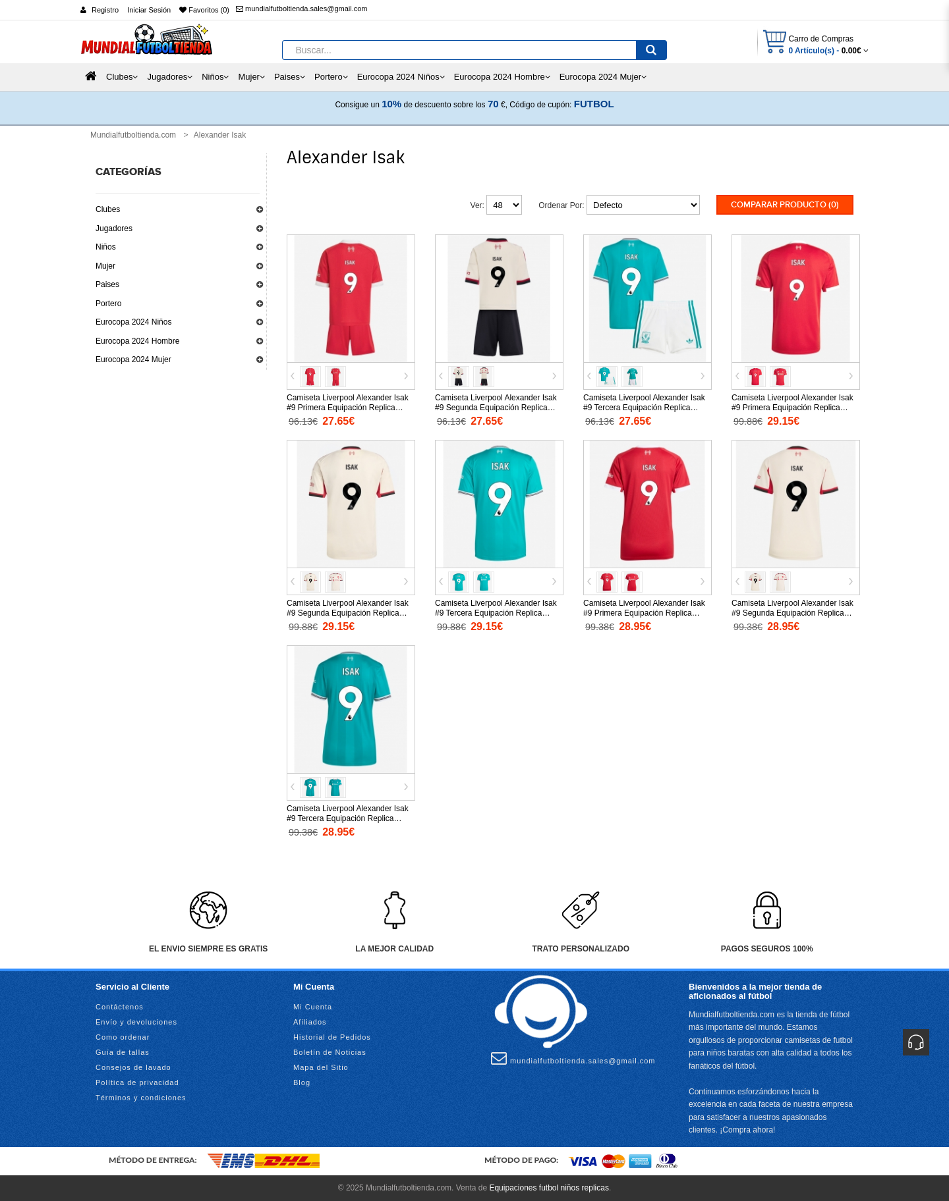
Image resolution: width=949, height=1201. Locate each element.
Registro (105, 10)
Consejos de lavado (133, 1067)
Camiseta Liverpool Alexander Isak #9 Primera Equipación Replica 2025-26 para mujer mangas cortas (644, 613)
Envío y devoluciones (136, 1022)
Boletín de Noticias (329, 1052)
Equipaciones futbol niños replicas (548, 1187)
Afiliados (310, 1022)
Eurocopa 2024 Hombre (137, 341)
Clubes (108, 209)
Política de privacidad (137, 1082)
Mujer (105, 266)
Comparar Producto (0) (785, 205)
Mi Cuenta (312, 1007)
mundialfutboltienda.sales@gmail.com (301, 9)
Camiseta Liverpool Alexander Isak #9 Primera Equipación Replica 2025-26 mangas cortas (792, 407)
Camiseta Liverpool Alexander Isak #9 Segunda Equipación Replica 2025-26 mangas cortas (348, 613)
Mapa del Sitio (321, 1067)
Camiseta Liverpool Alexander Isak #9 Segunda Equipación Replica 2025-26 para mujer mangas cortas (793, 613)
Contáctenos (120, 1007)
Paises (107, 284)
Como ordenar (123, 1037)
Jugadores (114, 228)
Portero (108, 303)
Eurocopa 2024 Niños (133, 322)
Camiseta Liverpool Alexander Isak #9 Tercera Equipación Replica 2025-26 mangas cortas (496, 613)
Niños (106, 247)
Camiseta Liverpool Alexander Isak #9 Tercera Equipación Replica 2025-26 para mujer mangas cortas (348, 818)
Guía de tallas (123, 1052)
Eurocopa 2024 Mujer (133, 359)
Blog (301, 1082)
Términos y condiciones (141, 1098)
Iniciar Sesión (149, 10)
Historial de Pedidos (332, 1037)
